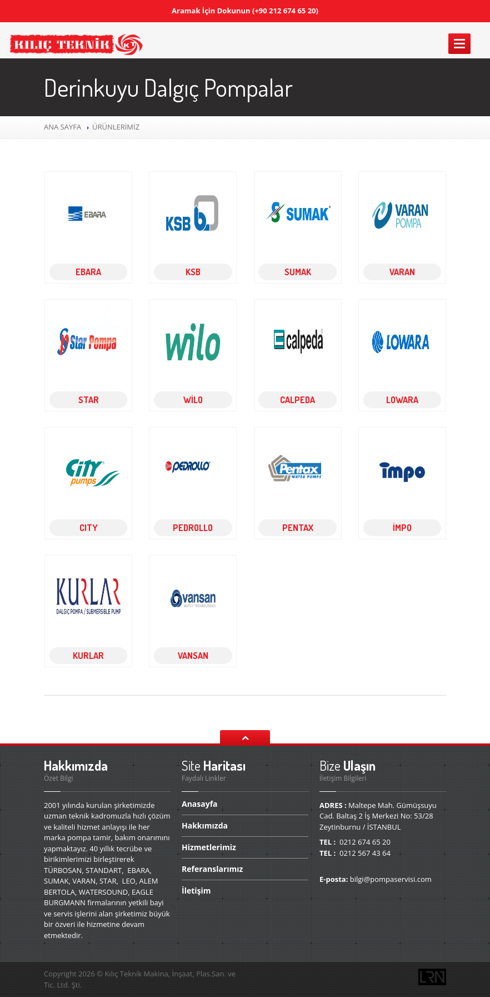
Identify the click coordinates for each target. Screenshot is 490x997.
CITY (88, 527)
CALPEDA (297, 399)
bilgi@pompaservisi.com (391, 879)
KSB (193, 271)
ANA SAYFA (63, 127)
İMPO (402, 527)
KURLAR (88, 655)
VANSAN (193, 655)
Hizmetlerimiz (209, 847)
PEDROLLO (193, 527)
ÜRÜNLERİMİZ (115, 127)
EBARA (88, 271)
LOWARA (402, 399)
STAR (88, 399)
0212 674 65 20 (365, 842)
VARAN (402, 271)
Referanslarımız (212, 869)
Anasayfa (200, 804)
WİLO (193, 399)
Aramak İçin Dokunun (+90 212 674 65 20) (245, 11)
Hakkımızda (205, 825)
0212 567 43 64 (365, 853)
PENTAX (297, 527)
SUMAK (297, 271)
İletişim (196, 890)
